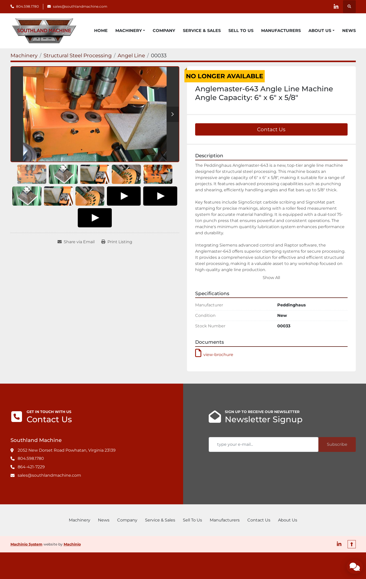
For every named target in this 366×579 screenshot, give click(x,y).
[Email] (263, 444)
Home (101, 30)
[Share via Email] (76, 242)
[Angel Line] (131, 55)
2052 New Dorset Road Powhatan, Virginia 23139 (67, 450)
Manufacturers (281, 30)
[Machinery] (24, 55)
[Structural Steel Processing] (77, 55)
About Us (319, 30)
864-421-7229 (31, 466)
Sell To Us (240, 30)
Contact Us (271, 129)
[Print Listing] (117, 242)
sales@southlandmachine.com (80, 6)
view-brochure (214, 354)
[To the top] (352, 544)
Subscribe (337, 444)
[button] (130, 31)
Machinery (128, 30)
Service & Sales (202, 30)
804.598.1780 (27, 6)
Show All (271, 277)
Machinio (72, 544)
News (349, 30)
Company (164, 30)
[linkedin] (336, 6)
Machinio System (26, 544)
